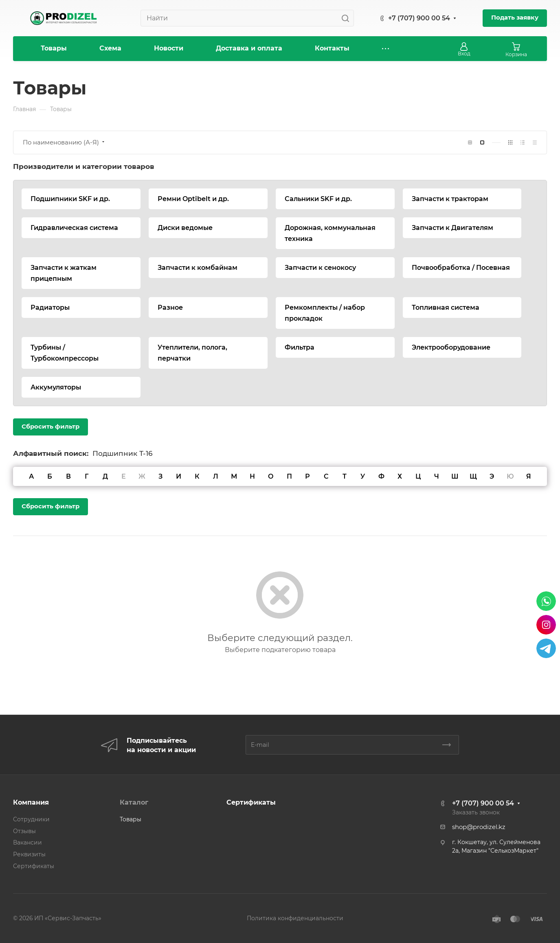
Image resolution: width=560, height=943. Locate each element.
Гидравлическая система (74, 228)
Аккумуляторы (56, 387)
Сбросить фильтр (50, 426)
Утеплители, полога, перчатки (192, 353)
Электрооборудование (451, 347)
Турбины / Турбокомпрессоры (65, 353)
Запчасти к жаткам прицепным (64, 273)
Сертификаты (33, 866)
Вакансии (27, 842)
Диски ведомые (185, 228)
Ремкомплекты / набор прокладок (325, 313)
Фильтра (299, 347)
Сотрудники (31, 819)
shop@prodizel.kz (478, 827)
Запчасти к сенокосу (320, 267)
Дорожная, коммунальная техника (330, 233)
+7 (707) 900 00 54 (419, 18)
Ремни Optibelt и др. (193, 199)
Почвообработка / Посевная (461, 267)
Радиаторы (50, 307)
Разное (170, 307)
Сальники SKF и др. (318, 199)
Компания (31, 802)
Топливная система (445, 307)
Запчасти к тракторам (450, 199)
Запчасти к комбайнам (197, 267)
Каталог (134, 802)
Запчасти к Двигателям (452, 228)
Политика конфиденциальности (295, 918)
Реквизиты (29, 854)
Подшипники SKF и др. (70, 199)
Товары (130, 819)
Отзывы (24, 831)
